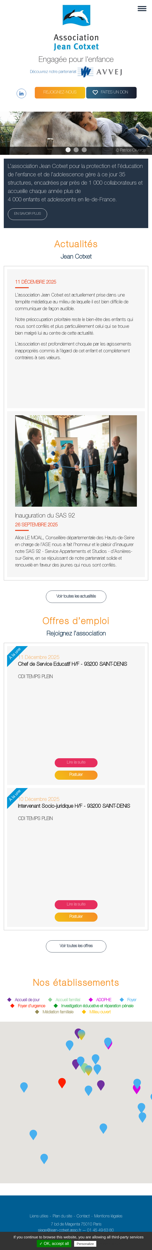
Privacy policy (109, 1244)
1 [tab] (68, 149)
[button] (69, 1045)
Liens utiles (39, 1217)
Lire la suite (76, 763)
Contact (83, 1217)
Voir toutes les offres (76, 946)
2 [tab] (76, 149)
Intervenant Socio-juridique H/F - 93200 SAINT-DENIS (74, 806)
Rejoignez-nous (59, 93)
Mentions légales (108, 1217)
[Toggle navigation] (140, 8)
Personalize (85, 1244)
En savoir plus (27, 214)
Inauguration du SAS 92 (45, 516)
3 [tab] (84, 149)
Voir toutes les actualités (76, 597)
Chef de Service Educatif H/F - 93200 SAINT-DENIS (72, 664)
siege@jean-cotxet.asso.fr (59, 1231)
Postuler (76, 775)
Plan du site (62, 1217)
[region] (76, 133)
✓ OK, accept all (54, 1243)
